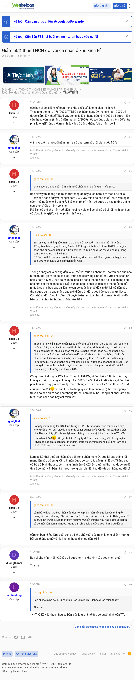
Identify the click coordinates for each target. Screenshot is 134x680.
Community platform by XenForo (37, 663)
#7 (130, 497)
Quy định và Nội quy (65, 653)
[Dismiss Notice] (126, 21)
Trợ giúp (102, 653)
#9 (130, 584)
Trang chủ (114, 653)
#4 (130, 227)
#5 (130, 328)
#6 (130, 410)
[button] (6, 6)
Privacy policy (87, 653)
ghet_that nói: (41, 178)
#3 (130, 171)
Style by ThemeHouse (15, 671)
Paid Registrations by (34, 667)
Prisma (7, 653)
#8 (130, 552)
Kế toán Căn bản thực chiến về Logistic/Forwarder (49, 21)
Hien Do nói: (41, 234)
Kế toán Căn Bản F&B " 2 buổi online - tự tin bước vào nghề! (55, 37)
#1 (130, 102)
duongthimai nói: (43, 592)
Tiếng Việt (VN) (26, 653)
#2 (130, 137)
